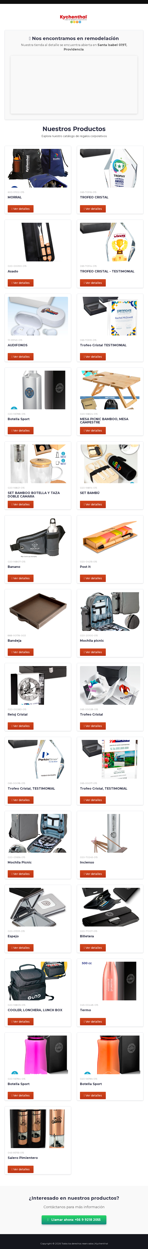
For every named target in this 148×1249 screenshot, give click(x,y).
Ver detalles (21, 209)
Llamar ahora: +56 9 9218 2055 (74, 1220)
